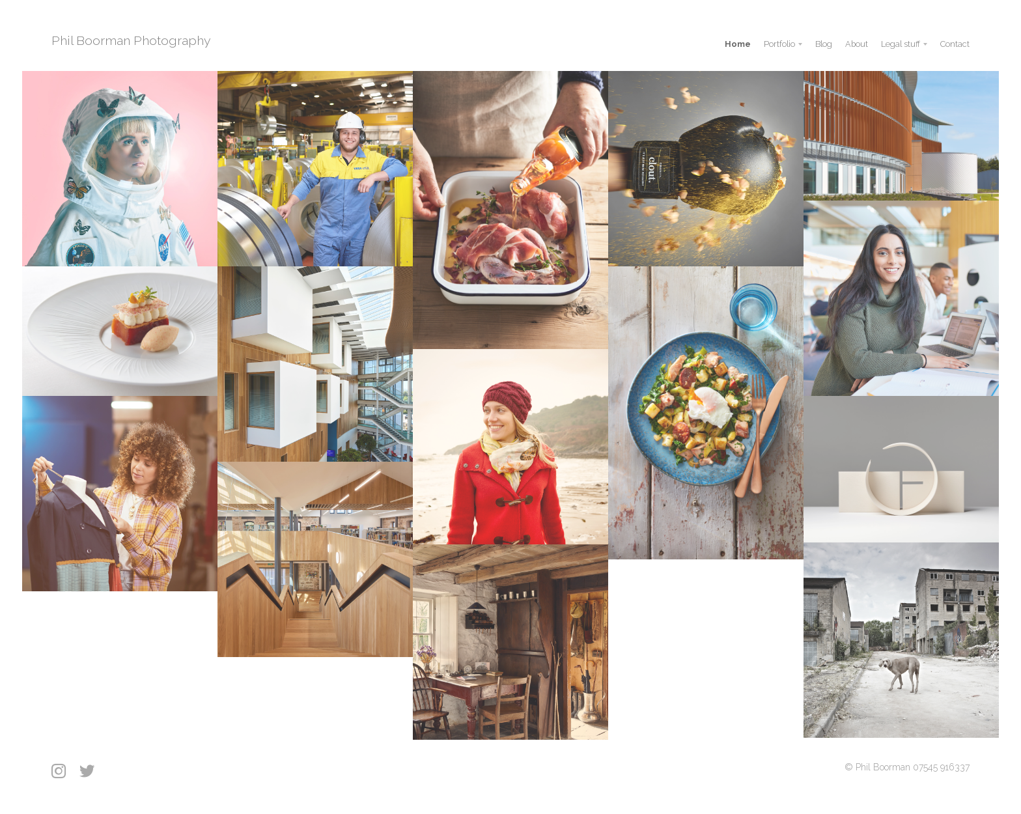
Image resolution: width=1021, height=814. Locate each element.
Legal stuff (900, 44)
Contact (955, 44)
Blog (823, 44)
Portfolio (779, 44)
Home (738, 44)
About (856, 44)
